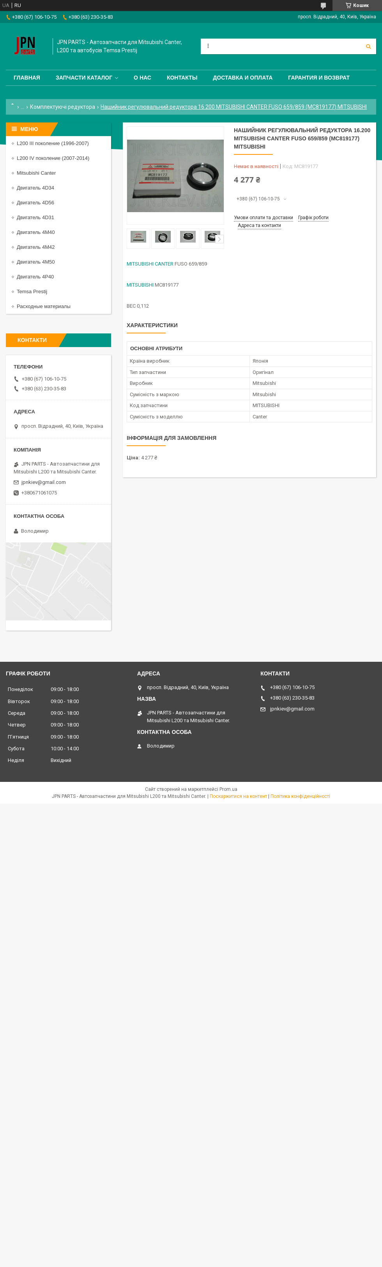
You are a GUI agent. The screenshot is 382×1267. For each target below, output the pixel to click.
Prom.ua (228, 789)
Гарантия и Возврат (319, 77)
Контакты (182, 77)
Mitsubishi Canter (36, 173)
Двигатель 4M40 (36, 232)
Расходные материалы (44, 306)
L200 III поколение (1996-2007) (53, 143)
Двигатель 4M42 (36, 247)
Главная (27, 77)
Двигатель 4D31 (35, 217)
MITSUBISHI (140, 285)
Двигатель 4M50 (36, 262)
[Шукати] (368, 46)
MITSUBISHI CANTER (150, 264)
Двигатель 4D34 (35, 188)
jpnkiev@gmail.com (43, 482)
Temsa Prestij (32, 291)
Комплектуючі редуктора (62, 107)
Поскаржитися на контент (238, 796)
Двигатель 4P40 (35, 277)
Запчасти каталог (84, 77)
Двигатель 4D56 (35, 203)
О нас (142, 77)
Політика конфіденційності (300, 796)
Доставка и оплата (242, 77)
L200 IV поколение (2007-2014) (53, 158)
